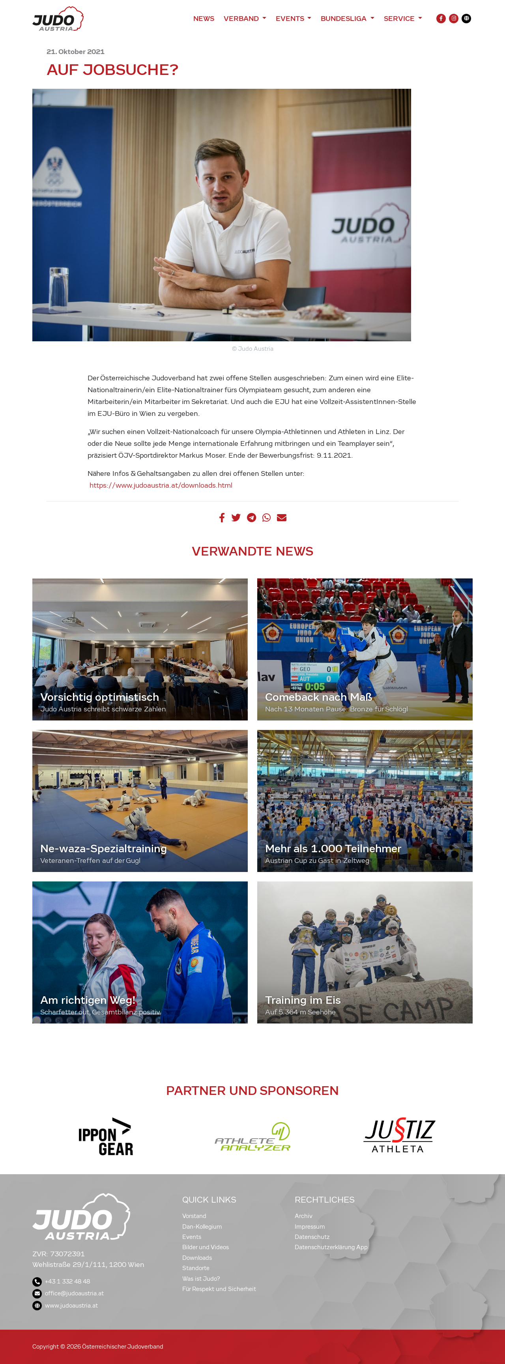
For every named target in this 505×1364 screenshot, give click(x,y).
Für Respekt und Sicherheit (219, 1289)
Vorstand (194, 1216)
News (203, 18)
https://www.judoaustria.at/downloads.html (161, 485)
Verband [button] (242, 18)
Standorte (195, 1268)
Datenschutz (312, 1237)
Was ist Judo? (201, 1278)
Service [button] (400, 18)
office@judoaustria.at (68, 1293)
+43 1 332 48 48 (61, 1281)
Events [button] (291, 18)
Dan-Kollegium (202, 1226)
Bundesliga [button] (344, 18)
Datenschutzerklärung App (331, 1247)
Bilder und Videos (205, 1247)
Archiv (303, 1216)
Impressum (310, 1226)
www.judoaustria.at (65, 1305)
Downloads (197, 1257)
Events (191, 1237)
